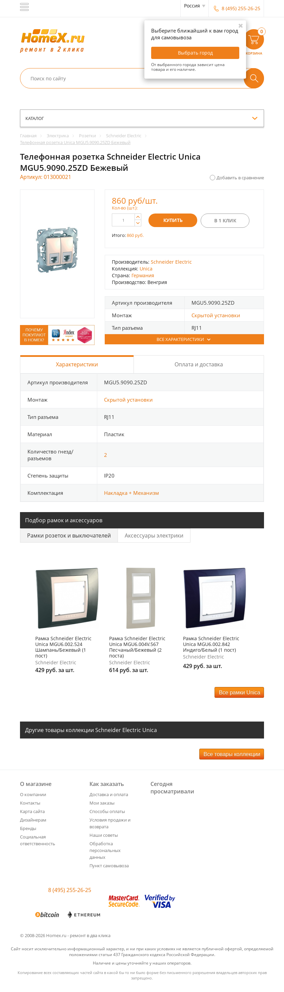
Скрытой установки (215, 315)
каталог (34, 118)
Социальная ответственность (37, 840)
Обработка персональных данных (105, 850)
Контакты (30, 803)
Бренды (28, 828)
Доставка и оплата (108, 794)
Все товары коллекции (232, 754)
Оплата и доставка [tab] (199, 364)
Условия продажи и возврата (109, 823)
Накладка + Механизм (131, 492)
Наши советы (103, 835)
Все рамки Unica (239, 692)
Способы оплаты (107, 811)
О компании (33, 794)
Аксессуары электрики (154, 535)
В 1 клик (225, 220)
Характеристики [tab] (77, 364)
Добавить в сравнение (240, 178)
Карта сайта (32, 811)
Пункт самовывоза (109, 866)
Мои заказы (102, 803)
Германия (142, 275)
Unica (146, 268)
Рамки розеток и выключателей (69, 535)
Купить (173, 220)
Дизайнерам (33, 820)
